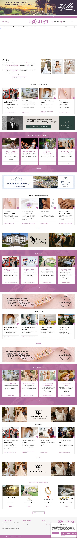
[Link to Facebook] (3, 22)
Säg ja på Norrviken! (47, 269)
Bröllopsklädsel (31, 395)
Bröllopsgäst (24, 112)
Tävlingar (63, 112)
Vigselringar (67, 112)
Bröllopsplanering (43, 111)
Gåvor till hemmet (27, 101)
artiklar (28, 65)
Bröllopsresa (45, 452)
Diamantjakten (15, 70)
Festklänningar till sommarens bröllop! (47, 384)
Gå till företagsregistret (38, 512)
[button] (75, 524)
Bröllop (54, 16)
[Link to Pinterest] (8, 22)
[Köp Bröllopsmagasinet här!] (19, 78)
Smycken (60, 112)
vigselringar (17, 65)
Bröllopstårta (25, 282)
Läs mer (10, 506)
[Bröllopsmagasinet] (38, 21)
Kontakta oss (72, 16)
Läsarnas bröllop (43, 112)
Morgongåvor (43, 223)
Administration (11, 536)
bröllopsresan (28, 67)
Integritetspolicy (63, 535)
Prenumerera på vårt (47, 522)
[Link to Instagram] (6, 22)
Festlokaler (50, 282)
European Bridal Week (29, 151)
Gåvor (27, 112)
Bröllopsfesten (9, 112)
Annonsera (60, 16)
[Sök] (70, 27)
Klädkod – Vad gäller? (29, 383)
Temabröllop (14, 112)
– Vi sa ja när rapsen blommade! (46, 328)
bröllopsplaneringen (29, 62)
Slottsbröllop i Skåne (64, 327)
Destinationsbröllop (50, 111)
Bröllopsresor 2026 (46, 440)
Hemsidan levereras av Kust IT (17, 536)
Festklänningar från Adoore (66, 384)
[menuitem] (54, 17)
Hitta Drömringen (25, 223)
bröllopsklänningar (11, 65)
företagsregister (8, 69)
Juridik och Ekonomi (31, 336)
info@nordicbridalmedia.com (69, 21)
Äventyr (5, 112)
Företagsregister (8, 46)
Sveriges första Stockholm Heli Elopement (11, 441)
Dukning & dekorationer (31, 282)
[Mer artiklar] (38, 168)
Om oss (65, 16)
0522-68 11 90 (56, 21)
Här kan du (48, 524)
